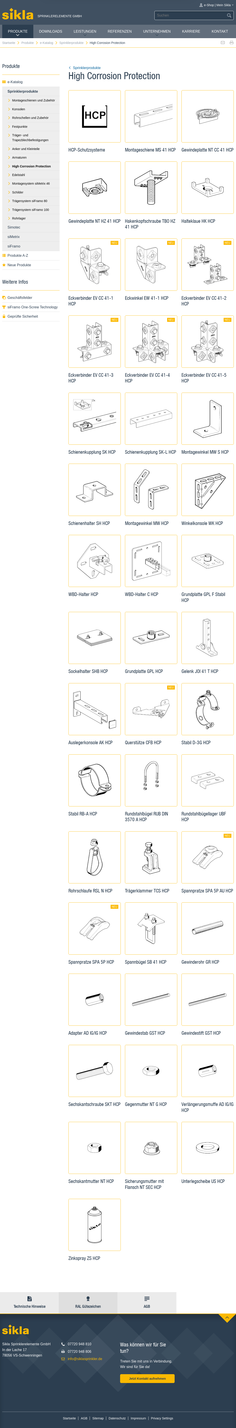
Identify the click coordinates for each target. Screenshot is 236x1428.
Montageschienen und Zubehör (31, 100)
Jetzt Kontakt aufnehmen (147, 1378)
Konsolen (16, 109)
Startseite (11, 43)
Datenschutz (117, 1418)
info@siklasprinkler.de (85, 1359)
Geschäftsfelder (17, 298)
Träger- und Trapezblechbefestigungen (28, 137)
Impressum (138, 1418)
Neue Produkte (16, 265)
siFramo (14, 246)
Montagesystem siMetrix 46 (29, 183)
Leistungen (85, 33)
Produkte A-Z (15, 255)
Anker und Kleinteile (24, 149)
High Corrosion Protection (107, 43)
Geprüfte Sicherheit (20, 316)
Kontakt (220, 31)
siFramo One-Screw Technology (30, 307)
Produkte (18, 33)
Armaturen (17, 157)
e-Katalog (49, 43)
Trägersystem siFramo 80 (27, 201)
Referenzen (120, 31)
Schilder (15, 192)
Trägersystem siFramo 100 (28, 210)
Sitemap (98, 1418)
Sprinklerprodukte (73, 43)
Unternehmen (156, 33)
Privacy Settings (162, 1418)
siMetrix (14, 237)
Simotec (14, 227)
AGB (84, 1418)
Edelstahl (16, 175)
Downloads (50, 31)
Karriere (191, 31)
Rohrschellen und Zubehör (28, 118)
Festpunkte (17, 126)
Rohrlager (17, 218)
